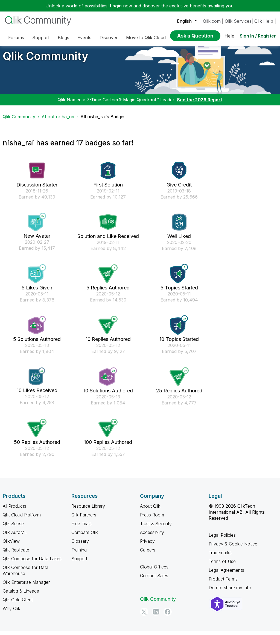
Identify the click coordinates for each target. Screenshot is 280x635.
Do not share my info (230, 591)
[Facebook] (168, 616)
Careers (147, 554)
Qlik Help (263, 21)
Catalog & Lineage (21, 595)
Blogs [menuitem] (63, 37)
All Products (14, 510)
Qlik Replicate (16, 554)
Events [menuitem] (84, 37)
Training (79, 554)
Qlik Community (45, 60)
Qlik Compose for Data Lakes (32, 562)
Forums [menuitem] (16, 37)
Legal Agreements (226, 574)
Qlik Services (238, 21)
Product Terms (223, 583)
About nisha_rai (58, 120)
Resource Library (88, 510)
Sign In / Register (258, 36)
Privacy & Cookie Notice (233, 548)
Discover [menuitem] (109, 37)
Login (116, 5)
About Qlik (150, 510)
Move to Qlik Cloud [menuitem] (146, 37)
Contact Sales (154, 579)
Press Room (152, 519)
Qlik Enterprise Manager (26, 586)
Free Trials (81, 527)
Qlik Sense (13, 527)
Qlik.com (212, 21)
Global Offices (154, 571)
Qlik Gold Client (18, 604)
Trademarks (220, 556)
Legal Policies (222, 539)
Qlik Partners (83, 519)
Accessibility (152, 536)
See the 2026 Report (199, 104)
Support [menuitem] (40, 37)
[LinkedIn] (156, 616)
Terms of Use (222, 565)
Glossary (80, 545)
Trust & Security (156, 527)
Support (79, 562)
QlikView (11, 545)
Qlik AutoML (15, 536)
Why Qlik (11, 612)
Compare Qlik (84, 536)
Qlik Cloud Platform (22, 519)
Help (229, 36)
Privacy (147, 545)
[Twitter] (144, 616)
